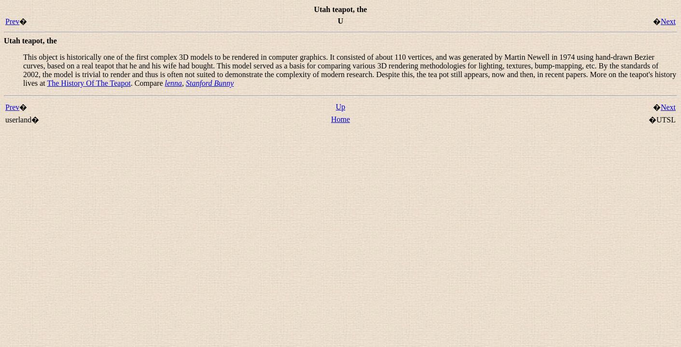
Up (341, 107)
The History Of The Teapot (88, 83)
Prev (12, 21)
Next (668, 21)
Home (340, 119)
